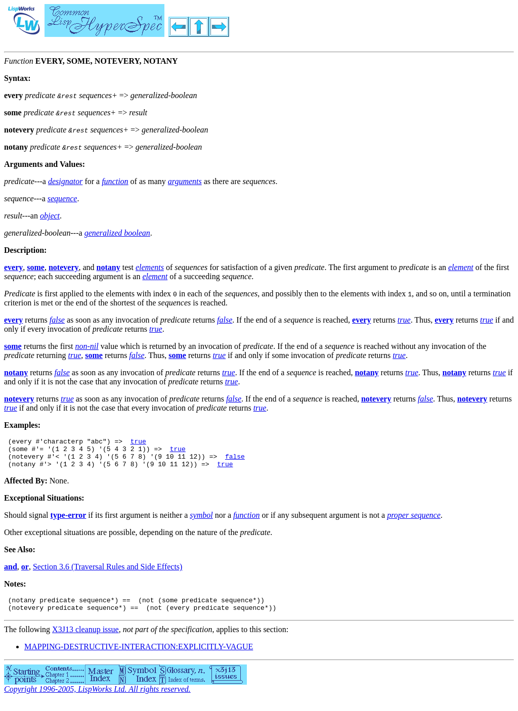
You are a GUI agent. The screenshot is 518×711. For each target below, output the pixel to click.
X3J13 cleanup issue (85, 638)
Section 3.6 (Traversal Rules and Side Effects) (108, 572)
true (138, 442)
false (235, 460)
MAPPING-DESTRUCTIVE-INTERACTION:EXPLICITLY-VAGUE (138, 655)
